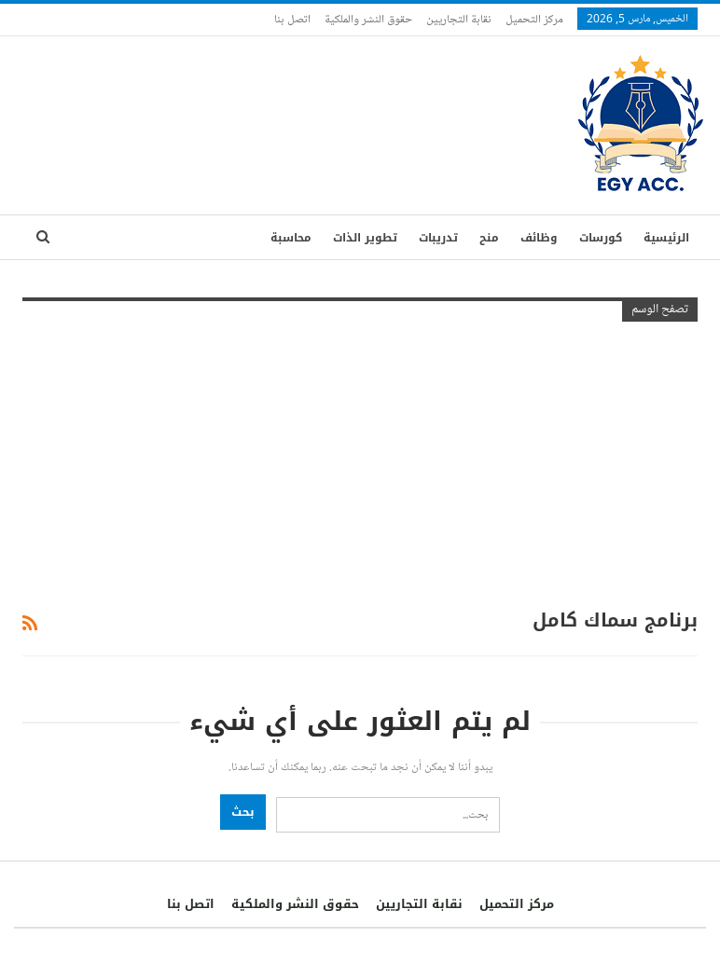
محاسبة (291, 237)
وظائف (539, 237)
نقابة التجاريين (459, 18)
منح (489, 237)
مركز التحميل (534, 18)
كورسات (600, 237)
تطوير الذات (365, 237)
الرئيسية (666, 237)
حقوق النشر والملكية (368, 18)
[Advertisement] (360, 461)
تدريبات (438, 237)
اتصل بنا (292, 18)
